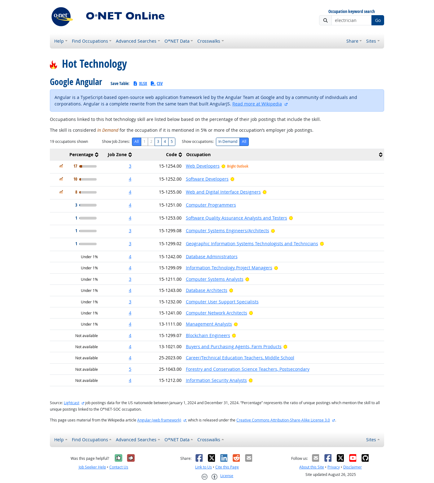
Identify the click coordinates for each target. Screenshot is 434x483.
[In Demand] (61, 166)
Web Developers (203, 166)
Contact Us (118, 467)
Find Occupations (90, 41)
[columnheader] (75, 154)
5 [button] (130, 369)
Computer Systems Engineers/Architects (227, 230)
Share (352, 41)
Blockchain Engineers (208, 335)
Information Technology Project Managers (229, 268)
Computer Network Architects (216, 313)
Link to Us (203, 467)
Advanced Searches (136, 41)
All (136, 141)
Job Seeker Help (92, 467)
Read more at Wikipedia (257, 104)
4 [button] (130, 179)
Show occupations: (198, 141)
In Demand (227, 141)
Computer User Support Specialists (222, 302)
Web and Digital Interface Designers (223, 192)
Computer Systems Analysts (214, 279)
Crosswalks (208, 41)
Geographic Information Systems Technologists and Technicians (252, 243)
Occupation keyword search (351, 11)
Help (59, 41)
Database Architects (206, 290)
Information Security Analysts (216, 380)
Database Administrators (212, 256)
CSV (156, 83)
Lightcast (71, 402)
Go (378, 20)
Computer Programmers (211, 205)
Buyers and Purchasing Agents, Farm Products (234, 346)
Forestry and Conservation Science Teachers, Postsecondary (247, 369)
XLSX (140, 83)
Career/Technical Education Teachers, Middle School (240, 358)
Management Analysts (209, 324)
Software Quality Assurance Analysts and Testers (236, 218)
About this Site (311, 467)
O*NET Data (177, 41)
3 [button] (130, 166)
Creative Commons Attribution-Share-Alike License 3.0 (283, 420)
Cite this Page (227, 467)
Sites (371, 41)
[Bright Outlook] (232, 179)
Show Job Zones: (116, 141)
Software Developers (207, 179)
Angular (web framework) (159, 420)
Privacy (333, 467)
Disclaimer (352, 467)
